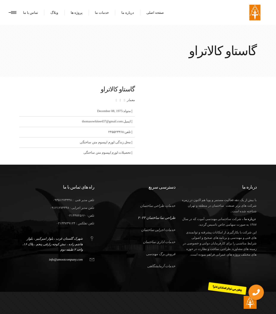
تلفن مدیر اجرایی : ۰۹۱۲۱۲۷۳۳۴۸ (72, 207)
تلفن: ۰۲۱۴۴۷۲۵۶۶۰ (80, 215)
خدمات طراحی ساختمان (157, 206)
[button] (256, 292)
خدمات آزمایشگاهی (161, 266)
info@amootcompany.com (66, 259)
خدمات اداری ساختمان (159, 242)
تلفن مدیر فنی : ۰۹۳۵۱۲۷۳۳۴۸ (73, 200)
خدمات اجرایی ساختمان (158, 230)
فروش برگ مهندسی (160, 254)
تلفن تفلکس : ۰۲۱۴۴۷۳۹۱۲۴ (75, 223)
